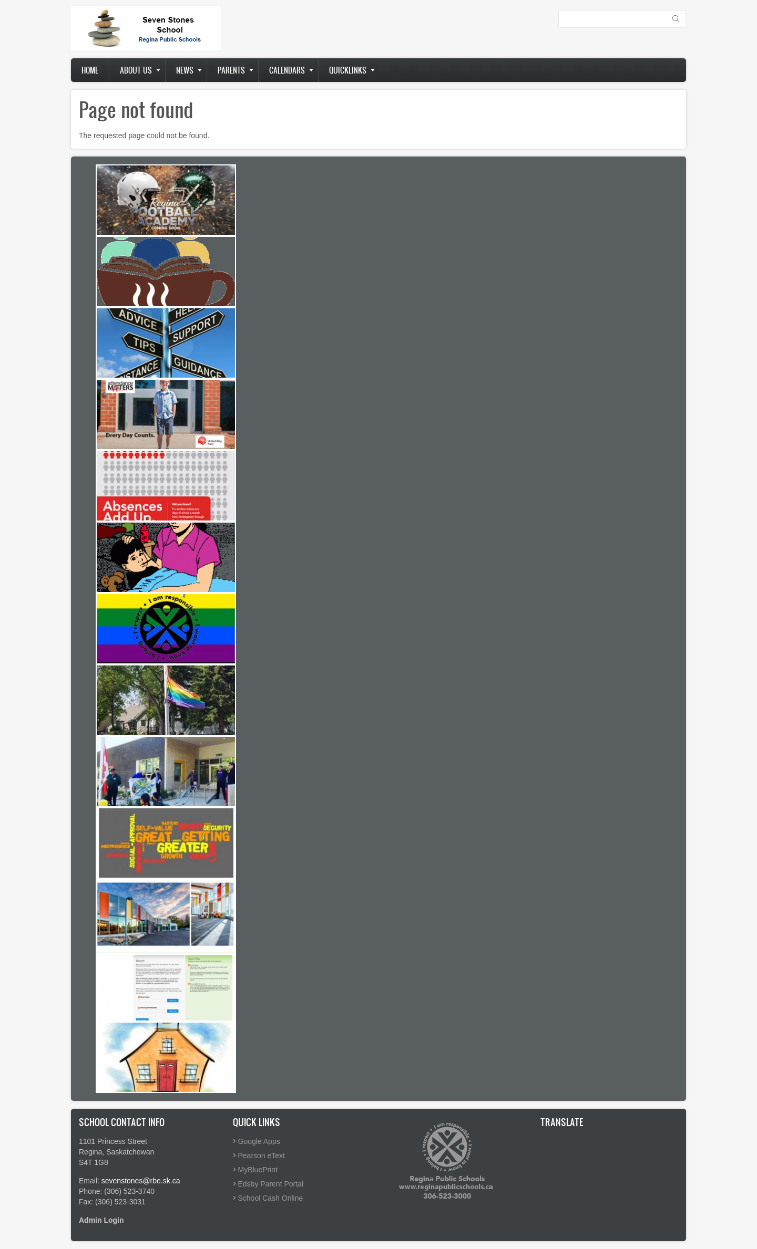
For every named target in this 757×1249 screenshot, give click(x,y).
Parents (231, 70)
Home (89, 70)
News (184, 70)
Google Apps (259, 1141)
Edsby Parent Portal (271, 1184)
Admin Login (101, 1220)
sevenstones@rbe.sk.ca (140, 1181)
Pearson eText (261, 1155)
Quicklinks (347, 70)
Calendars (287, 70)
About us (136, 70)
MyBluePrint (258, 1169)
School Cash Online (270, 1198)
